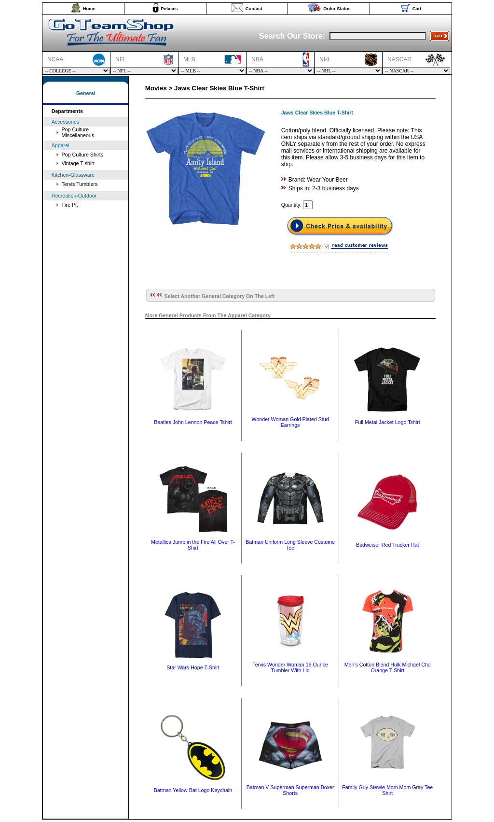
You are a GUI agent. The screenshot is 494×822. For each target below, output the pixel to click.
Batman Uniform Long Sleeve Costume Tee (290, 545)
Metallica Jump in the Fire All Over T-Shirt (193, 545)
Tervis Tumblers (80, 184)
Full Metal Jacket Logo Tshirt (387, 422)
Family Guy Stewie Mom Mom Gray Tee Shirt (387, 790)
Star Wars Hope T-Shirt (193, 667)
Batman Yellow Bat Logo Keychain (193, 790)
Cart (417, 8)
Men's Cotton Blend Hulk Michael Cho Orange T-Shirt (387, 667)
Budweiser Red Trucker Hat (387, 545)
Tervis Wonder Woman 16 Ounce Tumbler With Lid (290, 667)
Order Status (337, 8)
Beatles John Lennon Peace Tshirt (193, 422)
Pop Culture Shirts (82, 154)
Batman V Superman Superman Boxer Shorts (290, 790)
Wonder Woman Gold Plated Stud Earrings (290, 422)
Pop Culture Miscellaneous (78, 132)
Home (89, 8)
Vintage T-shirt (78, 163)
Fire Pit (70, 205)
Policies (169, 8)
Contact (254, 8)
